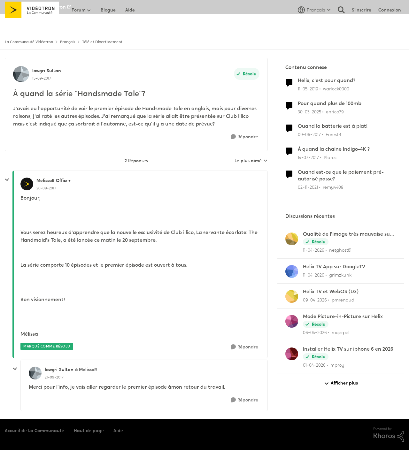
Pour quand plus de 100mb (329, 103)
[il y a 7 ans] (308, 89)
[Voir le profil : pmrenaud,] (291, 296)
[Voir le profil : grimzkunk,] (291, 271)
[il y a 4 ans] (308, 187)
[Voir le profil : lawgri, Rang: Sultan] (21, 74)
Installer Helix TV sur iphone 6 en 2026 (348, 349)
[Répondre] (244, 137)
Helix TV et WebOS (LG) (331, 291)
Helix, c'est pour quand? (326, 80)
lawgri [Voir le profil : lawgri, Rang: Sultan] (38, 70)
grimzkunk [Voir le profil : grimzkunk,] (340, 275)
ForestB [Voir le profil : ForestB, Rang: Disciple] (333, 134)
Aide (118, 430)
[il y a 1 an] (309, 111)
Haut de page (89, 430)
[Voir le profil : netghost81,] (291, 239)
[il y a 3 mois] (313, 250)
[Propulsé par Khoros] (389, 434)
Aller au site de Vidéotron (35, 7)
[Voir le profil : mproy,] (291, 353)
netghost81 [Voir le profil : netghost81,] (340, 250)
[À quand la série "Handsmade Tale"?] (46, 188)
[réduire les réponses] (7, 180)
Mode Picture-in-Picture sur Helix (343, 316)
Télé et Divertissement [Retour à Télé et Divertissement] (102, 41)
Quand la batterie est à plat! (332, 126)
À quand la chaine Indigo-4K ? (334, 149)
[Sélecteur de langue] (314, 24)
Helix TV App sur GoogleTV (334, 266)
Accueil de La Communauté (34, 430)
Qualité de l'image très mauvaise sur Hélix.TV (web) (347, 234)
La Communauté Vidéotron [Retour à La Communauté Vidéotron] (29, 41)
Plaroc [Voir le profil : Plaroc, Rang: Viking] (330, 157)
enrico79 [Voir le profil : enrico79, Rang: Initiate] (335, 111)
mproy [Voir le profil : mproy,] (337, 365)
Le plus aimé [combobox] (251, 161)
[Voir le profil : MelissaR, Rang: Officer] (26, 184)
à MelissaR (86, 369)
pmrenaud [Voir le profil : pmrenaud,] (343, 300)
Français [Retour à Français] (67, 41)
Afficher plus (341, 383)
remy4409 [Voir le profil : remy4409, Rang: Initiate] (333, 187)
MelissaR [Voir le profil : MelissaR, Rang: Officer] (45, 180)
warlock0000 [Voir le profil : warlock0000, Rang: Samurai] (336, 89)
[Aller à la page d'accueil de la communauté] (32, 24)
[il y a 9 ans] (309, 134)
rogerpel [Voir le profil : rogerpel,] (341, 332)
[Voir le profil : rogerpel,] (291, 321)
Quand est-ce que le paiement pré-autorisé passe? (341, 175)
